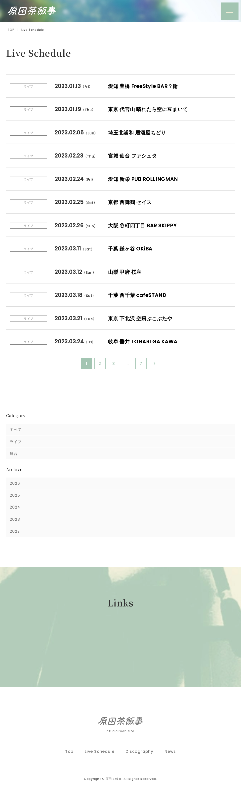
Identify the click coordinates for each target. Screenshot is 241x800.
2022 (15, 534)
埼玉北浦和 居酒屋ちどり (139, 132)
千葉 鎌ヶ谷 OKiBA (131, 248)
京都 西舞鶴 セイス (131, 202)
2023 (15, 522)
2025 (15, 497)
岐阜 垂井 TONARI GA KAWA (145, 341)
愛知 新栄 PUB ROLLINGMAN (144, 178)
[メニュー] (230, 11)
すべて (16, 430)
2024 (15, 510)
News (170, 755)
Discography (139, 755)
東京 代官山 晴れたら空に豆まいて (151, 109)
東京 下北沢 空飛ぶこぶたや (142, 318)
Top (69, 755)
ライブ (16, 442)
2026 (15, 485)
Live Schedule (99, 755)
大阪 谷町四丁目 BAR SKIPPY (144, 225)
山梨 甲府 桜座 (125, 271)
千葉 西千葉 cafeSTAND (138, 295)
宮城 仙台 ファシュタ (134, 155)
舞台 (14, 454)
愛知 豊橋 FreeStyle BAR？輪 (145, 85)
